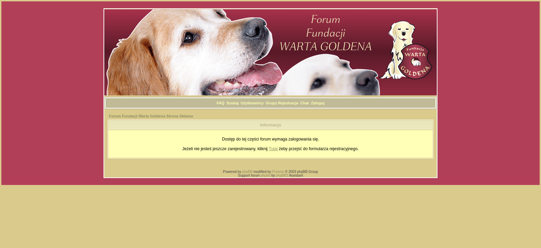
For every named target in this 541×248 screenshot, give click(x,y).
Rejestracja (288, 103)
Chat (305, 103)
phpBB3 (282, 175)
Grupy (271, 103)
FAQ (221, 103)
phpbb (265, 175)
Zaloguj (317, 103)
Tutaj (273, 148)
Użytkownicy (252, 103)
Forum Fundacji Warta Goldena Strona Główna (151, 116)
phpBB (247, 172)
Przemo (278, 172)
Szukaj (233, 103)
